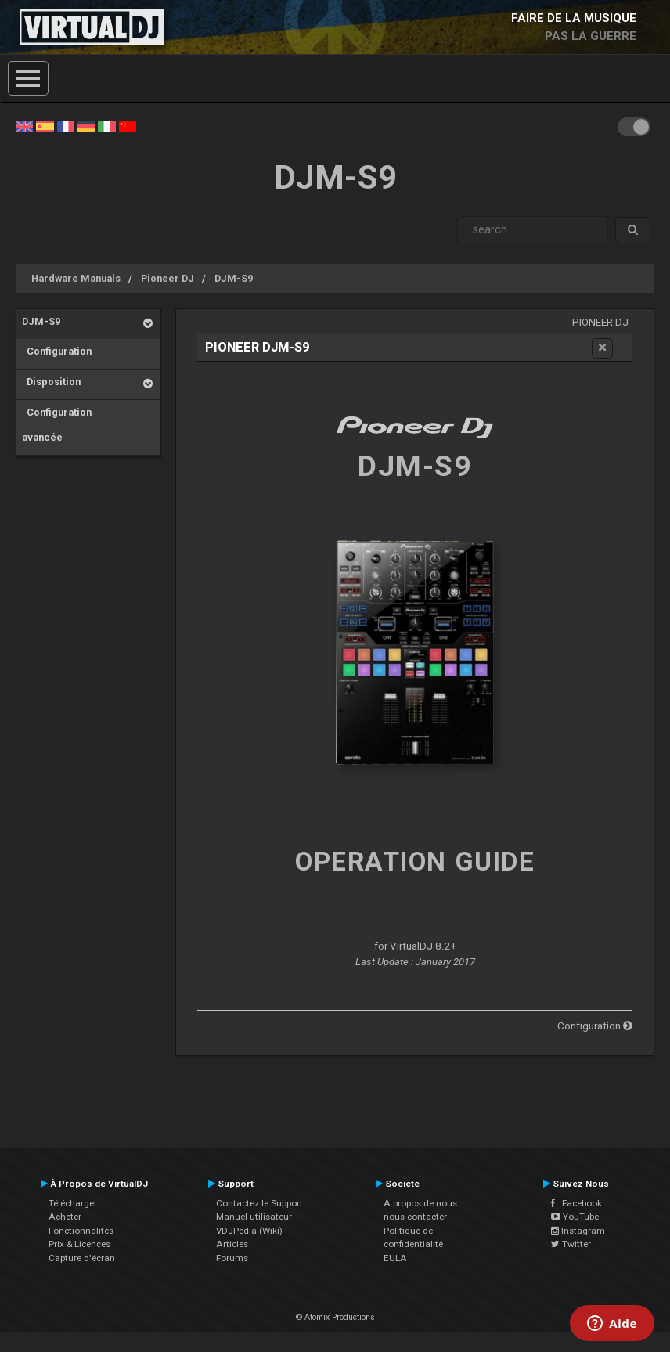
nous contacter (415, 1216)
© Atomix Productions (335, 1317)
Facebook (576, 1203)
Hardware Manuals (76, 278)
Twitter (571, 1243)
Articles (232, 1243)
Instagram (578, 1230)
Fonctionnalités (81, 1230)
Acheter (65, 1216)
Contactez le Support (259, 1203)
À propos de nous (420, 1203)
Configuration (57, 351)
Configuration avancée (57, 424)
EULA (395, 1258)
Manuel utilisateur (254, 1216)
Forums (232, 1258)
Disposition (51, 382)
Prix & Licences (79, 1243)
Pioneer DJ (167, 278)
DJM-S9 (233, 278)
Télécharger (73, 1203)
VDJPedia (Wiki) (249, 1230)
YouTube (575, 1216)
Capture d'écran (82, 1258)
